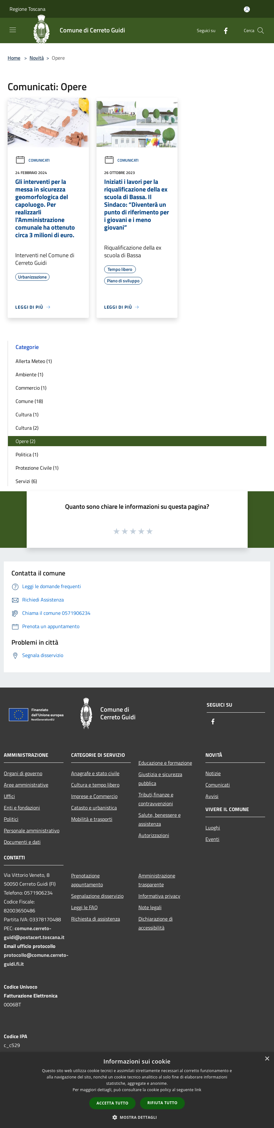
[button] (137, 1117)
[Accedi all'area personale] (247, 9)
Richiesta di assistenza (95, 919)
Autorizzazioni (153, 835)
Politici (11, 819)
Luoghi (212, 827)
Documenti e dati (22, 842)
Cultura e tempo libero (95, 785)
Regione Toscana (27, 9)
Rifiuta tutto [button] (162, 1102)
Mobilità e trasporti (91, 819)
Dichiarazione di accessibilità (155, 923)
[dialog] (137, 1090)
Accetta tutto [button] (112, 1103)
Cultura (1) (27, 414)
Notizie (213, 773)
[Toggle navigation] (13, 30)
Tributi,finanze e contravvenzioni (155, 799)
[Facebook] (223, 30)
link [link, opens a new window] (198, 1089)
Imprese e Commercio (94, 796)
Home (14, 58)
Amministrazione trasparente (156, 880)
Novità (37, 58)
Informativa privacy (159, 896)
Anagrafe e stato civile (95, 773)
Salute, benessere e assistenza (159, 819)
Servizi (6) (26, 481)
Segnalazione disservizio (97, 896)
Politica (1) (27, 454)
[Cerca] (260, 30)
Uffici (9, 796)
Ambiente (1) (29, 374)
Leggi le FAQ (84, 907)
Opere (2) (25, 441)
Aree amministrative (26, 785)
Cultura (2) (27, 428)
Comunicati (32, 160)
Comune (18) (29, 401)
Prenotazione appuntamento (87, 880)
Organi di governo (23, 773)
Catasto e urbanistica (94, 807)
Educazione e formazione (165, 763)
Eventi (212, 839)
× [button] (266, 1059)
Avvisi (211, 796)
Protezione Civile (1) (37, 468)
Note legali (150, 907)
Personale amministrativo (31, 830)
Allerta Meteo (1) (34, 361)
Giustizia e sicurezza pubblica (160, 778)
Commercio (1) (31, 388)
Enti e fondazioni (22, 807)
